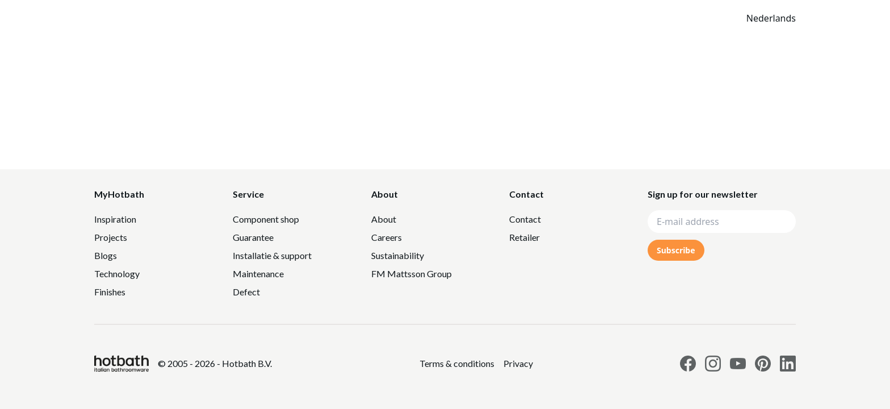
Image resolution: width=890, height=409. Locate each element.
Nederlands (771, 18)
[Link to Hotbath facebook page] (688, 364)
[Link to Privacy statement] (456, 363)
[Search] (652, 18)
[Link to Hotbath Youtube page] (738, 364)
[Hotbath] (121, 363)
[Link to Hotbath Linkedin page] (788, 364)
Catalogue (535, 18)
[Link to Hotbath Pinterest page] (763, 364)
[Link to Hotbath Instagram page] (713, 364)
